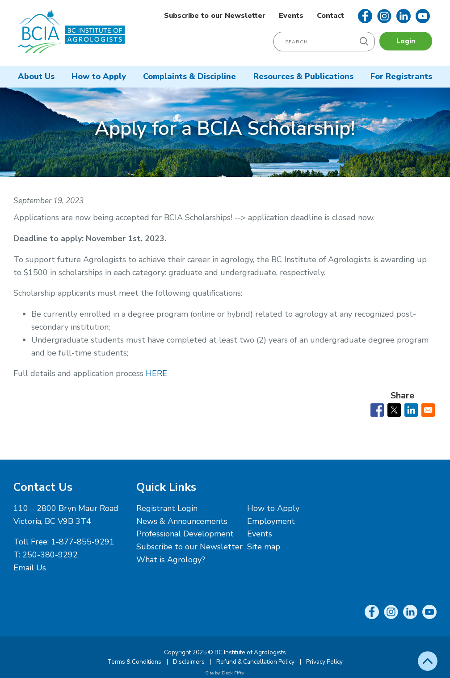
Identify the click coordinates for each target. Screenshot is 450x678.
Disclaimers (189, 661)
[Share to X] (394, 410)
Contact (330, 16)
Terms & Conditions (134, 661)
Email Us (29, 567)
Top (427, 661)
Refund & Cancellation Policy (255, 661)
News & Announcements (181, 521)
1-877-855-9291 (82, 541)
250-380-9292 (50, 554)
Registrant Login (167, 508)
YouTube (423, 16)
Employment (271, 521)
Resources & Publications (303, 76)
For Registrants (401, 76)
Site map (263, 546)
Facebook (365, 16)
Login (405, 41)
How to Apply (98, 76)
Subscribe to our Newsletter (214, 16)
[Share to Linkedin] (411, 410)
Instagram (384, 16)
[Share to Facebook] (377, 410)
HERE (156, 373)
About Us (36, 76)
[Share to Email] (428, 410)
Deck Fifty (233, 673)
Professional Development (185, 533)
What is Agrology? (170, 559)
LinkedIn (403, 16)
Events (291, 16)
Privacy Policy (324, 661)
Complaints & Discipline (189, 76)
